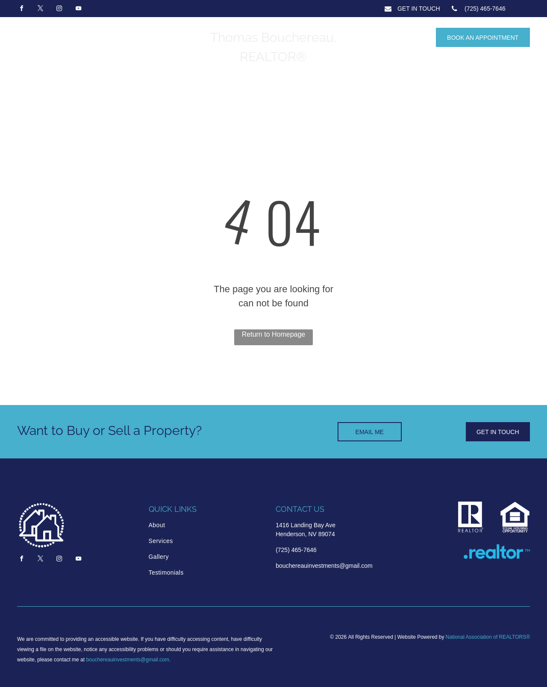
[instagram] (59, 9)
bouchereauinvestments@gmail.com (127, 660)
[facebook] (21, 9)
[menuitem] (185, 525)
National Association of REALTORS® (488, 637)
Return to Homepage (274, 334)
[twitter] (40, 9)
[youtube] (78, 9)
